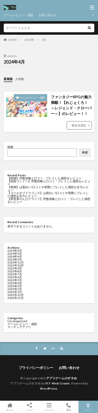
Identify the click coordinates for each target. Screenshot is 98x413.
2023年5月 (14, 280)
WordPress (48, 388)
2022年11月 (15, 298)
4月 (44, 40)
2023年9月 (14, 268)
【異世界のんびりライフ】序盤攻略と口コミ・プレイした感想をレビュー (48, 200)
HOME (12, 40)
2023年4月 (14, 283)
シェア (29, 407)
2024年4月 (14, 256)
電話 (68, 407)
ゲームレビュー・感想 (18, 15)
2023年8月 (14, 271)
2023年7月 (14, 274)
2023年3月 (14, 286)
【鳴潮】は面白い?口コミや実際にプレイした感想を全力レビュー (48, 188)
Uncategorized (17, 321)
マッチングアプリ (19, 327)
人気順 (19, 79)
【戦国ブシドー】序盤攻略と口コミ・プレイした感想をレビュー (48, 182)
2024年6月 (14, 250)
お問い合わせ (47, 15)
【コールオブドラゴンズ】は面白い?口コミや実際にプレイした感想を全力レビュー (48, 194)
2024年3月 (14, 259)
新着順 (8, 79)
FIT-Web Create (57, 383)
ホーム (10, 407)
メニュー (49, 407)
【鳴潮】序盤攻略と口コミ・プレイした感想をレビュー (44, 178)
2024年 (29, 40)
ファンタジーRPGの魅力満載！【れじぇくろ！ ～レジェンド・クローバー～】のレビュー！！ (71, 105)
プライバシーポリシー (36, 367)
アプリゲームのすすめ (61, 378)
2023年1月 (14, 292)
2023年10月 (15, 265)
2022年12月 (15, 295)
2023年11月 (15, 262)
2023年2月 (14, 289)
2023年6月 (14, 277)
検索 (10, 147)
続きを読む (79, 125)
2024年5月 (14, 253)
